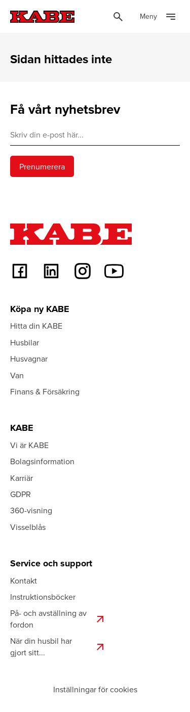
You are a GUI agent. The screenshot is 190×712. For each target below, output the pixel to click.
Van (17, 375)
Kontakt (23, 580)
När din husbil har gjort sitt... (58, 646)
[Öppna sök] (118, 17)
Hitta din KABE (36, 325)
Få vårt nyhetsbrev (65, 109)
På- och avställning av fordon (58, 618)
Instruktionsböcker (42, 596)
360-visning (31, 510)
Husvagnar (29, 358)
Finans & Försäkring (45, 391)
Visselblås (28, 526)
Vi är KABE (29, 445)
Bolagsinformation (42, 461)
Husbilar (24, 342)
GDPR (20, 494)
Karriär (21, 477)
